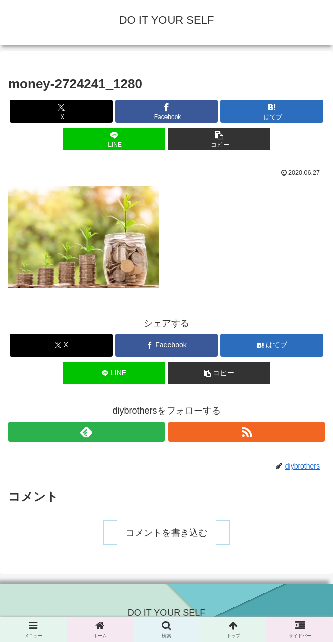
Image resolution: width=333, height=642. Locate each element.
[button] (219, 139)
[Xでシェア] (61, 111)
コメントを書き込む (166, 533)
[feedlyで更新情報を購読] (86, 432)
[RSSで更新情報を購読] (246, 432)
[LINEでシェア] (114, 139)
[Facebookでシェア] (166, 111)
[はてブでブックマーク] (271, 111)
